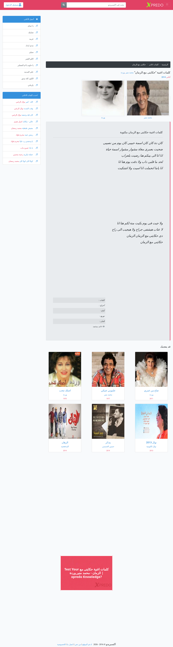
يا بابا (33, 148)
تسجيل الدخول (13, 5)
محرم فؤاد (20, 135)
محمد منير (130, 73)
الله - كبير (31, 102)
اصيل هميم (18, 122)
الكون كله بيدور (29, 78)
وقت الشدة (30, 108)
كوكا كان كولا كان (28, 161)
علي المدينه (31, 72)
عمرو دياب (24, 148)
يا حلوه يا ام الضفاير (28, 65)
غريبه (33, 39)
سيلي (33, 52)
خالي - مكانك (30, 122)
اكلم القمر (31, 59)
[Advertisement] (108, 37)
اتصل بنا (70, 644)
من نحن (78, 644)
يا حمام (33, 26)
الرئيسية (165, 64)
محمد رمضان (16, 128)
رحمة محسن (18, 154)
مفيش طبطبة (30, 128)
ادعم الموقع (87, 644)
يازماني (33, 85)
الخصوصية (61, 644)
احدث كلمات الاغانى (30, 95)
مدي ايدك (32, 45)
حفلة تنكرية (30, 154)
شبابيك (33, 32)
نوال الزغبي (20, 102)
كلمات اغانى (154, 64)
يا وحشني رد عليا (28, 141)
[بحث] (64, 5)
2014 (165, 77)
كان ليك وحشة (29, 115)
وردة (123, 73)
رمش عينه (31, 135)
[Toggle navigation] (167, 4)
